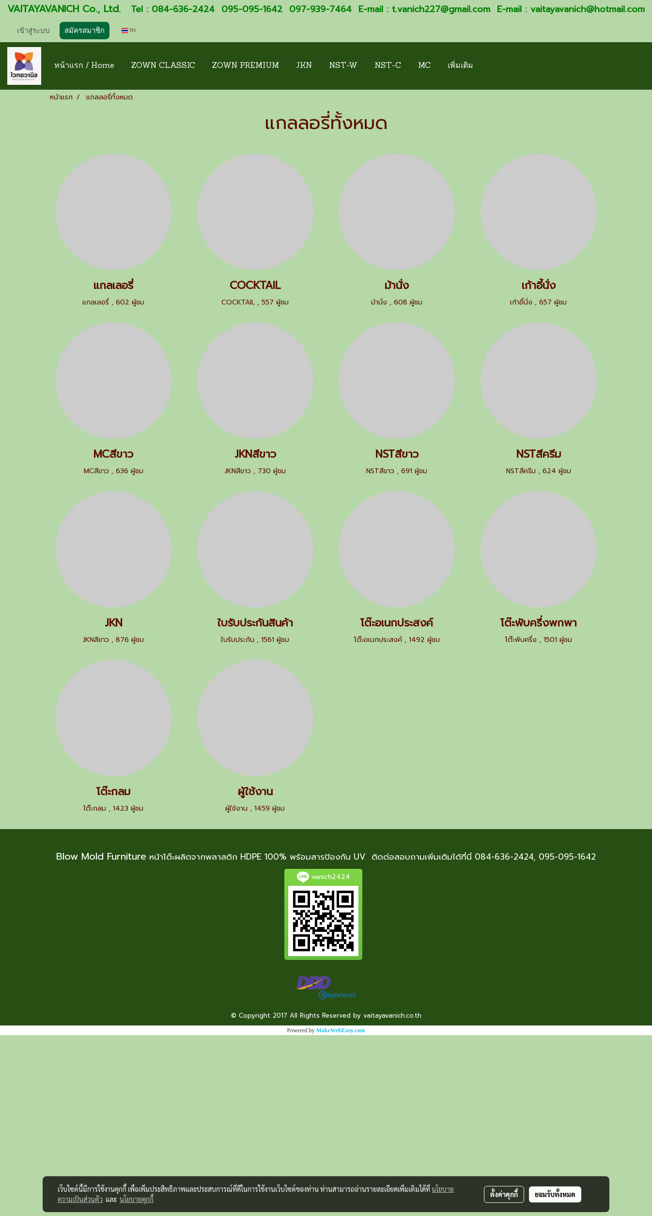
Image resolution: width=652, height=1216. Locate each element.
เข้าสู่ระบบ (33, 30)
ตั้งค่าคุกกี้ (504, 1194)
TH (129, 30)
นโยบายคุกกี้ (137, 1199)
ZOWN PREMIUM (245, 66)
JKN (304, 66)
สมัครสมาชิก (84, 30)
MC (424, 66)
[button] (490, 66)
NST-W (343, 66)
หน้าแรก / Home (84, 66)
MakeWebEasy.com (340, 1030)
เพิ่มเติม (460, 66)
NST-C (387, 66)
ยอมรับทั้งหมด (555, 1194)
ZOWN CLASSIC (163, 66)
